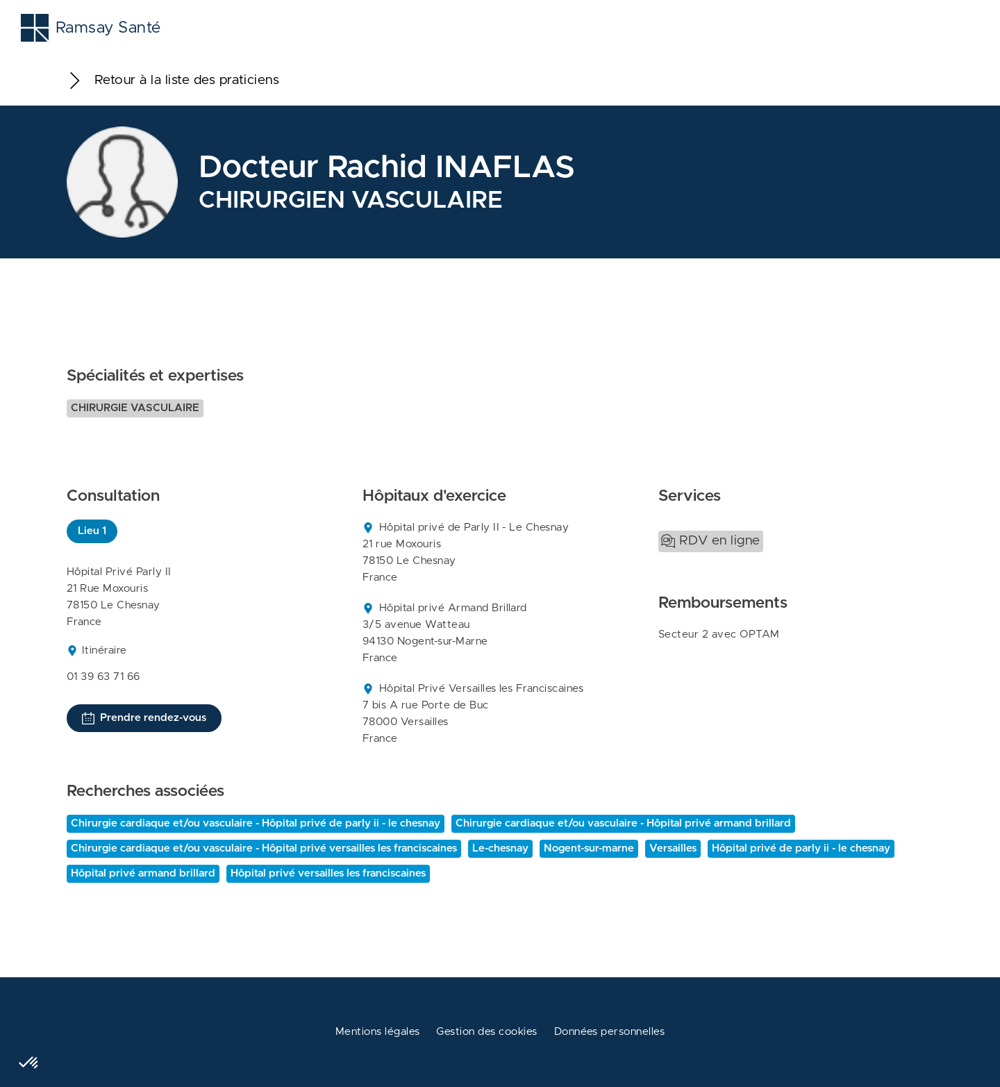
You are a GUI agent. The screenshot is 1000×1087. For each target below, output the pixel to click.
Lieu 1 (92, 531)
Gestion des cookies (486, 1032)
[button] (29, 1063)
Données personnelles (609, 1032)
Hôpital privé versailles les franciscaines (328, 873)
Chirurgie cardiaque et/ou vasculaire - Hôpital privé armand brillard (623, 823)
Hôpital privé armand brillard (143, 873)
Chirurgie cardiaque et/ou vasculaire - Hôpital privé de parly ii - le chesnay (255, 823)
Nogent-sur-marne (589, 848)
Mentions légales (377, 1032)
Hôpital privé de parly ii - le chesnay (801, 848)
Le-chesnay (500, 848)
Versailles (673, 848)
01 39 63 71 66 (103, 677)
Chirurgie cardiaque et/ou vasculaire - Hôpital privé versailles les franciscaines (264, 848)
